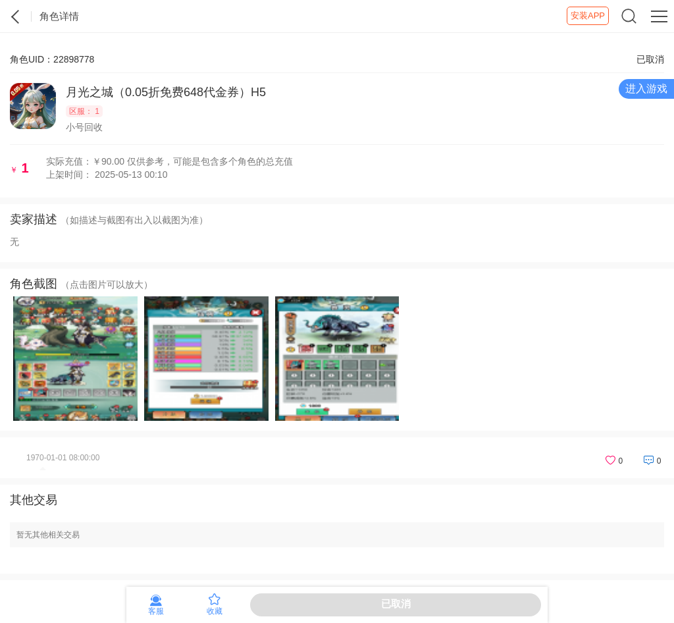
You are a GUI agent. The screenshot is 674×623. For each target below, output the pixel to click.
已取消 (396, 603)
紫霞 (16, 16)
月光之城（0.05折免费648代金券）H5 (166, 92)
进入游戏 (646, 88)
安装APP (588, 15)
